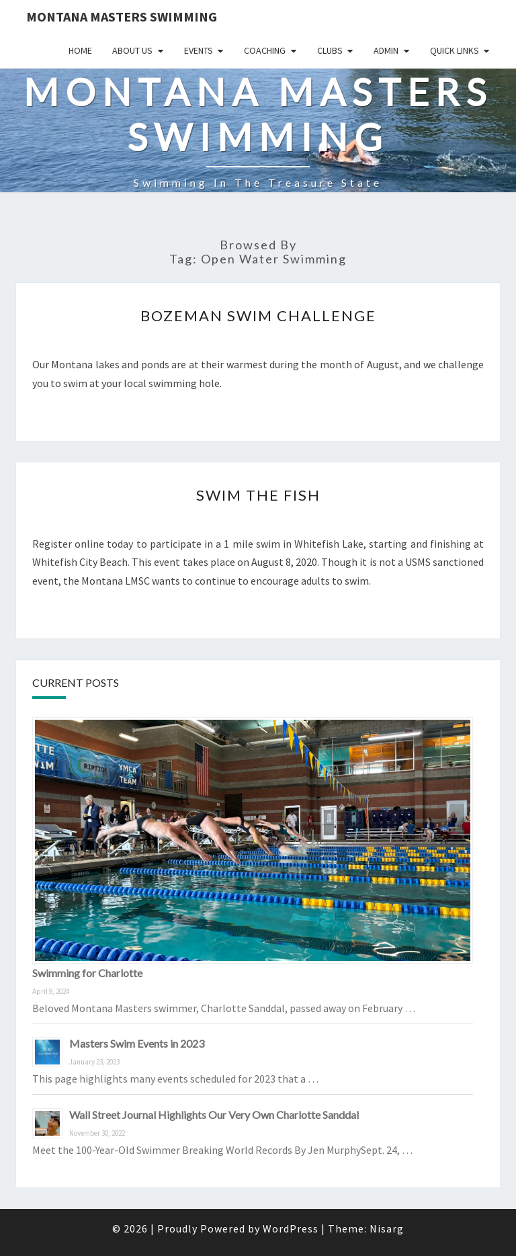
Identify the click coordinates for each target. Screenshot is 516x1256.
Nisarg (387, 1228)
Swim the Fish (258, 495)
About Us (132, 50)
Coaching (265, 50)
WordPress (290, 1228)
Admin (386, 50)
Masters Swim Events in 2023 (136, 1043)
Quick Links (454, 50)
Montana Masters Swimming (121, 16)
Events (198, 50)
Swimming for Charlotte (87, 972)
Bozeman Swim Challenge (258, 315)
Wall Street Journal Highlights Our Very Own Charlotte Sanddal (214, 1114)
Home (80, 50)
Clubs (330, 50)
